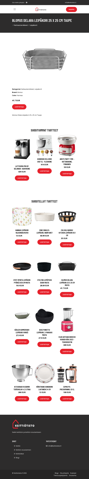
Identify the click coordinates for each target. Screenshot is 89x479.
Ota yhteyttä (64, 473)
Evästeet (73, 473)
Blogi (17, 458)
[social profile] (26, 2)
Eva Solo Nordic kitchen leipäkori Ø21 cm (67, 232)
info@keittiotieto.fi (70, 2)
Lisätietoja (19, 107)
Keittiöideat (20, 454)
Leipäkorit (33, 25)
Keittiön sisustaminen (23, 450)
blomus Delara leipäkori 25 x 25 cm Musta (67, 282)
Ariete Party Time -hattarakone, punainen (67, 161)
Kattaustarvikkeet (21, 25)
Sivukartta (72, 475)
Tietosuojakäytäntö (60, 475)
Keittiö (18, 446)
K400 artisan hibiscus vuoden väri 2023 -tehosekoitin (67, 339)
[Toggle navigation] (14, 9)
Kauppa (71, 9)
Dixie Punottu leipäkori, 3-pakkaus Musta (44, 332)
